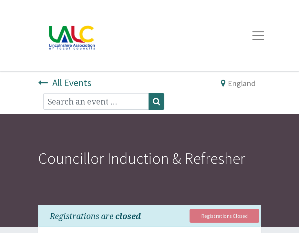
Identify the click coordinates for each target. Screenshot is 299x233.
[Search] (156, 101)
